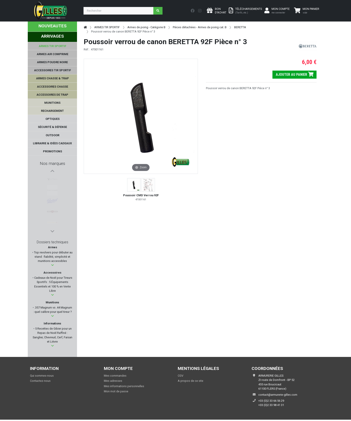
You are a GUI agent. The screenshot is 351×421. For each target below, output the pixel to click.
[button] (52, 265)
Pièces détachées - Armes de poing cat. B (200, 27)
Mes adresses (113, 380)
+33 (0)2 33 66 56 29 (271, 400)
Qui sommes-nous (42, 375)
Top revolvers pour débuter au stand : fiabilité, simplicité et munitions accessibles (53, 257)
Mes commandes (115, 375)
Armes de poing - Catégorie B (146, 27)
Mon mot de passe (116, 391)
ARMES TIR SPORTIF (107, 27)
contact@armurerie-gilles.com (277, 394)
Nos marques (52, 163)
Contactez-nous (40, 380)
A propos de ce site (190, 380)
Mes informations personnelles (124, 386)
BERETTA (240, 27)
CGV (180, 375)
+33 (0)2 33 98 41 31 (271, 405)
